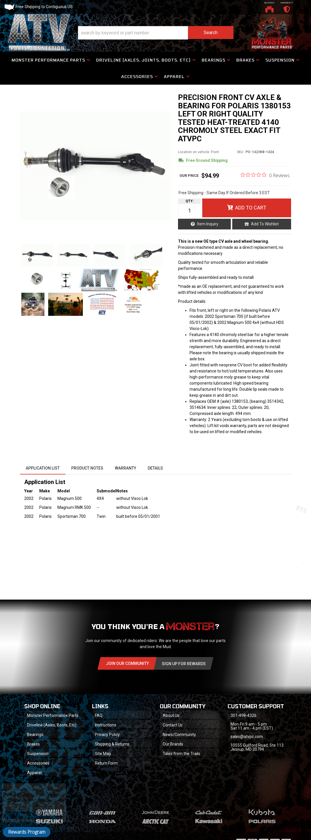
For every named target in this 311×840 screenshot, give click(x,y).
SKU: (240, 152)
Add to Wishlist (265, 224)
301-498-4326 (243, 715)
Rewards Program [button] (26, 832)
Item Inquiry (207, 224)
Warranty (125, 468)
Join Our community (127, 663)
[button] (155, 33)
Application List (43, 468)
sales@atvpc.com (247, 736)
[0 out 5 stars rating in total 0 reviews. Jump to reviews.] (265, 175)
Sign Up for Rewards (184, 663)
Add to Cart (250, 208)
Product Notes (87, 468)
